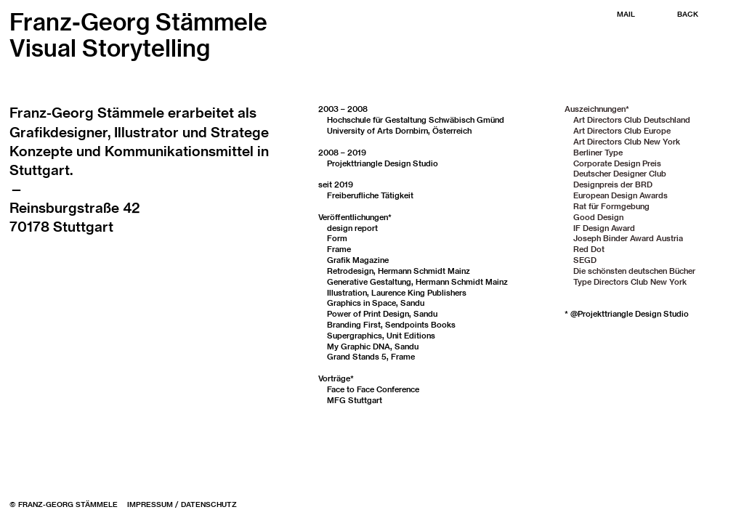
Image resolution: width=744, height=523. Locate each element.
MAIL (626, 14)
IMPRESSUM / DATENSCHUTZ (182, 504)
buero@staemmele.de (81, 246)
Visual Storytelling (109, 47)
